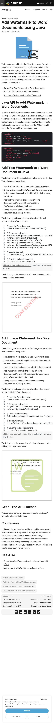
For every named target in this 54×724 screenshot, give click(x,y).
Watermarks (7, 64)
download (29, 125)
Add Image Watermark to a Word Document (22, 95)
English (40, 3)
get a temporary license (19, 513)
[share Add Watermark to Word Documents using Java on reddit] (25, 612)
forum (26, 548)
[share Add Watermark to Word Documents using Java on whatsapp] (34, 612)
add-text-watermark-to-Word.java (17, 265)
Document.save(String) (13, 213)
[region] (27, 244)
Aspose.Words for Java (15, 116)
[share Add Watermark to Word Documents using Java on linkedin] (20, 612)
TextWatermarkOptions (32, 190)
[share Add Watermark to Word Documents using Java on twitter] (16, 612)
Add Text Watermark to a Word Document (21, 91)
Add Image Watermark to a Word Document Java (19, 582)
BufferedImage (38, 367)
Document (39, 186)
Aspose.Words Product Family (13, 577)
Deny (38, 716)
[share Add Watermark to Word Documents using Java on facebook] (29, 612)
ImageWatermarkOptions (33, 360)
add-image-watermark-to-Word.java (18, 434)
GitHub (8, 268)
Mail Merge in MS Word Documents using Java (24, 568)
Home (5, 9)
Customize (16, 716)
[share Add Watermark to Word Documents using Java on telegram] (38, 612)
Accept (27, 711)
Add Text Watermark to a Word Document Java (18, 586)
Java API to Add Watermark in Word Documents (24, 88)
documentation (8, 545)
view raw (47, 265)
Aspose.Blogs (13, 18)
